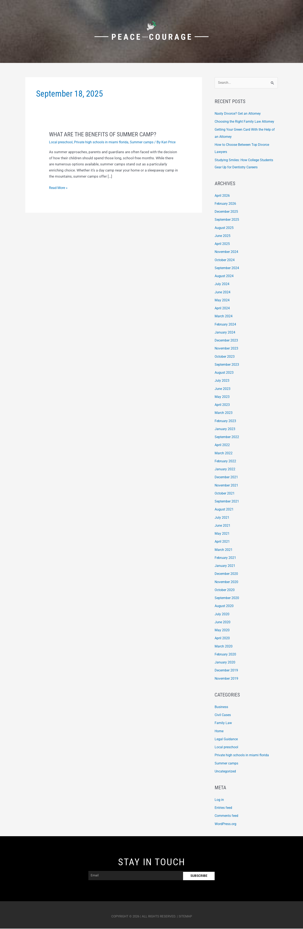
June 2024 (223, 292)
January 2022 (225, 469)
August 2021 (225, 510)
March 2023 (224, 413)
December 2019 (227, 671)
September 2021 (228, 502)
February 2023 (226, 421)
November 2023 (228, 349)
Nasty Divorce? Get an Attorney (239, 114)
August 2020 (225, 606)
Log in (219, 800)
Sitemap (185, 917)
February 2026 (226, 204)
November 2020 (228, 582)
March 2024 (224, 316)
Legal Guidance (227, 739)
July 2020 (222, 614)
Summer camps (147, 142)
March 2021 (224, 550)
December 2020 (227, 574)
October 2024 (226, 260)
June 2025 (223, 236)
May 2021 (223, 534)
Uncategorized (226, 772)
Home (219, 731)
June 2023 (223, 389)
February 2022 (226, 461)
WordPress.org (227, 824)
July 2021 (222, 518)
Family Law (223, 723)
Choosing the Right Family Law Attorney (246, 122)
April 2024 (223, 308)
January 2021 (225, 566)
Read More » (59, 192)
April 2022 (223, 445)
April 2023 (223, 405)
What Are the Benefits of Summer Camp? (106, 134)
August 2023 (225, 373)
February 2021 (226, 558)
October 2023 (226, 357)
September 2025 (228, 220)
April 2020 (223, 638)
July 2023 (222, 381)
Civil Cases (223, 715)
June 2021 (223, 526)
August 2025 (225, 228)
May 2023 (223, 397)
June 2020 (223, 622)
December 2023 (227, 341)
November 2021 (228, 486)
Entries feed (224, 808)
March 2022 (224, 453)
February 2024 (226, 325)
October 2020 (226, 590)
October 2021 (226, 494)
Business (222, 707)
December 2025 (227, 212)
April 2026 (223, 196)
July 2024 (222, 284)
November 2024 (228, 252)
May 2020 (223, 630)
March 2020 (224, 647)
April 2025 (223, 244)
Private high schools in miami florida (105, 142)
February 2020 (226, 655)
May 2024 (223, 300)
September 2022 (228, 437)
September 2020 (228, 598)
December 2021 (227, 477)
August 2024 (225, 276)
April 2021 (223, 542)
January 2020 (225, 663)
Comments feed (227, 816)
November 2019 (228, 679)
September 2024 (228, 268)
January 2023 (225, 429)
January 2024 (225, 333)
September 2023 (228, 365)
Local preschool (61, 142)
